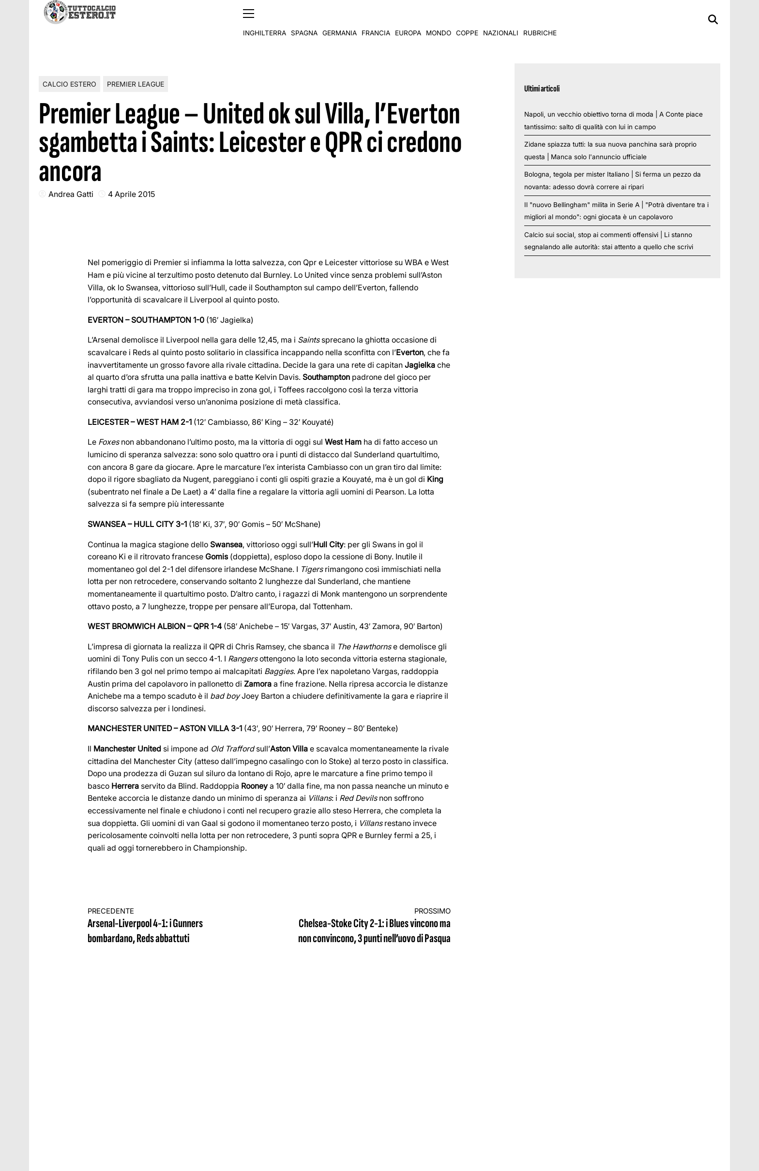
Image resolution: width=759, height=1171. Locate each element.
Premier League (135, 83)
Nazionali (500, 19)
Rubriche (540, 19)
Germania (339, 19)
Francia (376, 19)
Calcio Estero (69, 83)
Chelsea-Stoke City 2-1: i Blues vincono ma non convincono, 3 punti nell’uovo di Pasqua (369, 926)
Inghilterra (264, 19)
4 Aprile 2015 (131, 193)
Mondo (438, 19)
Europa (408, 19)
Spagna (304, 19)
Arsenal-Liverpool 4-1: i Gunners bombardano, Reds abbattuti (169, 926)
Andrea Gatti (70, 193)
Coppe (467, 19)
